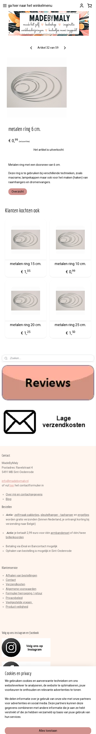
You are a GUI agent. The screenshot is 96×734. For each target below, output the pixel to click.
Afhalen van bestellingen (21, 575)
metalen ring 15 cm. (25, 263)
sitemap (41, 720)
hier (11, 485)
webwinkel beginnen (63, 720)
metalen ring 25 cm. (70, 325)
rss (49, 720)
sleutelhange (49, 515)
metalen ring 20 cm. (25, 325)
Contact (11, 579)
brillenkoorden (15, 537)
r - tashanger (65, 514)
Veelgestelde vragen (19, 602)
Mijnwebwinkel (48, 726)
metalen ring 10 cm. (70, 263)
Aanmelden (12, 702)
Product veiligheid (17, 606)
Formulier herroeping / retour (24, 593)
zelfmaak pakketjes (26, 514)
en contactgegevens (29, 494)
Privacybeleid (14, 597)
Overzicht (18, 191)
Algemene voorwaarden (21, 588)
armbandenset (60, 532)
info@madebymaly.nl (15, 481)
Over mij (11, 494)
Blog (8, 499)
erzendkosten (16, 584)
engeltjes (83, 514)
